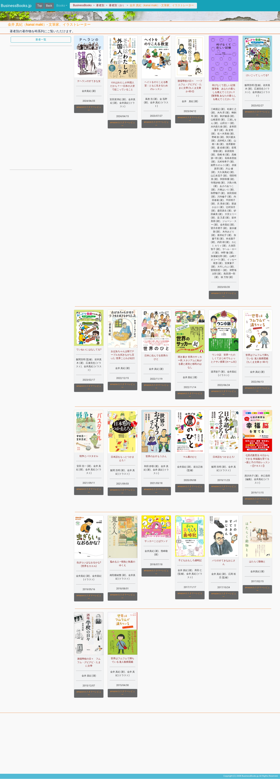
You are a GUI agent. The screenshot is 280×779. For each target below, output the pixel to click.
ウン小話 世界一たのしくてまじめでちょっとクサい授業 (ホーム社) (223, 358)
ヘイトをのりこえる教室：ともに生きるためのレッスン (156, 85)
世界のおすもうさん (156, 456)
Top (39, 5)
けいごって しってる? (257, 75)
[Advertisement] (41, 107)
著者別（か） (117, 5)
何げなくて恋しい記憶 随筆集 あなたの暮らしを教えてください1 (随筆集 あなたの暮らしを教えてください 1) (224, 92)
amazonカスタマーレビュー (88, 109)
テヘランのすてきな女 (89, 81)
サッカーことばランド (156, 541)
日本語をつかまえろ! (223, 457)
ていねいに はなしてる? (88, 349)
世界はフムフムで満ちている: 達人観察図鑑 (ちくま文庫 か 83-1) (257, 358)
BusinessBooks (82, 5)
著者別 (100, 5)
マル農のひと (190, 457)
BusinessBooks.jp (16, 5)
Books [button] (60, 5)
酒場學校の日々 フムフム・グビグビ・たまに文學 (89, 662)
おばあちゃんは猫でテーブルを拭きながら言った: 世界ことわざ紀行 (122, 355)
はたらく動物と (257, 561)
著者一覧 (40, 39)
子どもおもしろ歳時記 (190, 560)
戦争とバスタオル (89, 456)
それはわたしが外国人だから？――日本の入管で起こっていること (122, 86)
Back (49, 5)
